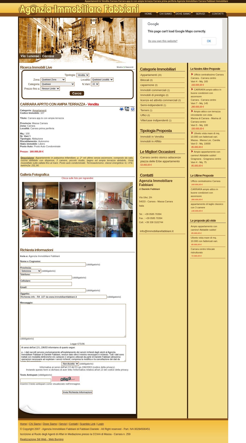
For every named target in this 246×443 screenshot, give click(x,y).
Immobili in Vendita (152, 136)
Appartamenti (39, 110)
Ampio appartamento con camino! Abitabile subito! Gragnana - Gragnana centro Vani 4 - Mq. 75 (206, 158)
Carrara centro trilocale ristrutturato (203, 252)
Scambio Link (87, 423)
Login (100, 423)
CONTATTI (217, 13)
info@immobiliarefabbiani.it (157, 231)
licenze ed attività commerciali (160, 100)
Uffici (145, 115)
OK (209, 41)
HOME (148, 13)
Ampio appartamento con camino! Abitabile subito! (204, 229)
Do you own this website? (163, 41)
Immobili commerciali (155, 90)
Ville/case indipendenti (156, 120)
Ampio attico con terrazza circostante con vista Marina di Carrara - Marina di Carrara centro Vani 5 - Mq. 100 (206, 120)
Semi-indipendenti (153, 105)
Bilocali (146, 80)
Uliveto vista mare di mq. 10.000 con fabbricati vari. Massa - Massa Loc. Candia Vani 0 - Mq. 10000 (205, 140)
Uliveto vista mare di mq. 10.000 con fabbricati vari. (204, 241)
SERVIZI (200, 13)
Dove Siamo (50, 423)
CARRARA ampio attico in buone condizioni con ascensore (204, 194)
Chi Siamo (35, 423)
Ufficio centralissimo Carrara (205, 183)
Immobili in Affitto (150, 141)
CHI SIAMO (166, 13)
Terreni (146, 110)
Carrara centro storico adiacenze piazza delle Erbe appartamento (160, 161)
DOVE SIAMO (183, 13)
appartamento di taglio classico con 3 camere (207, 207)
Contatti (73, 423)
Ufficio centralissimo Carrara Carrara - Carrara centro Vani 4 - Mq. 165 (207, 79)
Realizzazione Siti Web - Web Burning (41, 439)
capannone (149, 85)
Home (23, 423)
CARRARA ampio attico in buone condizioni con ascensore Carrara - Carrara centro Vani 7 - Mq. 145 (206, 98)
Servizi (63, 423)
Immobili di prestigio (154, 95)
